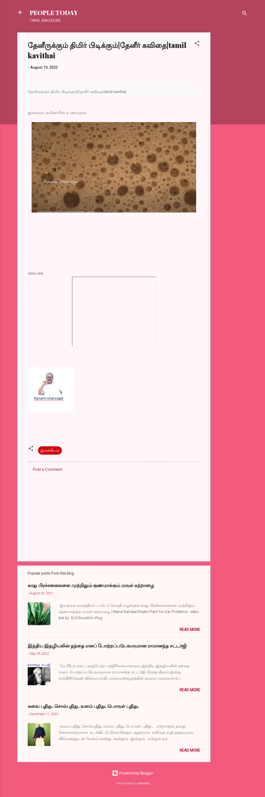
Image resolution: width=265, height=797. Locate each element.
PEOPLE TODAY (54, 12)
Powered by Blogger (132, 773)
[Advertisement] (231, 110)
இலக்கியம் (50, 450)
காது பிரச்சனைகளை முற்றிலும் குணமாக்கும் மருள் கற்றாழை (91, 585)
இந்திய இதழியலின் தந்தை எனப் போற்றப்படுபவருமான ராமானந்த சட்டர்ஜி (107, 646)
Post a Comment (47, 469)
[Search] (244, 14)
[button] (197, 44)
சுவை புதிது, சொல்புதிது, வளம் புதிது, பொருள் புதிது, (83, 706)
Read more (190, 629)
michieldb (144, 783)
